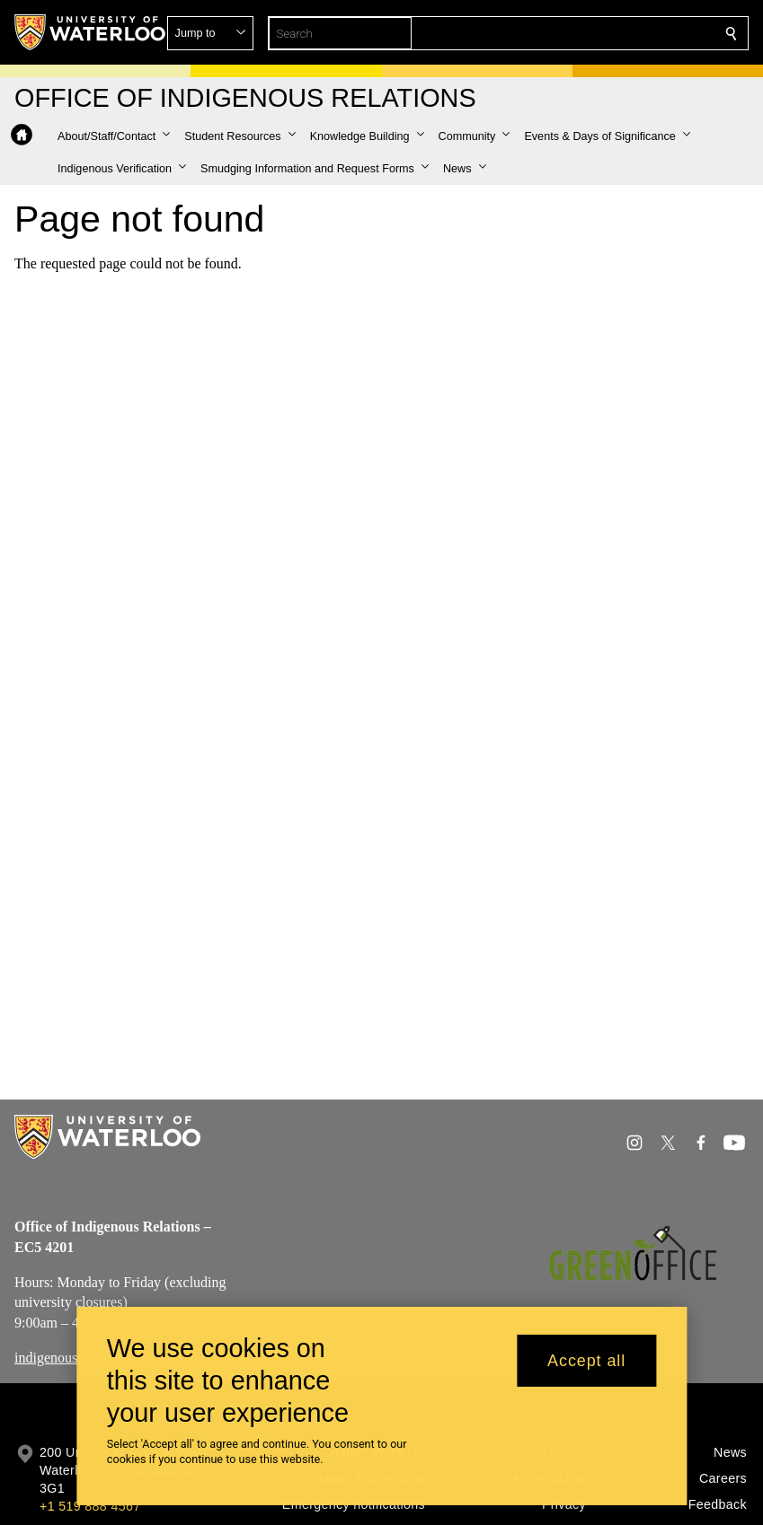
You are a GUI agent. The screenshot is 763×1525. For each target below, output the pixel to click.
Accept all (586, 1369)
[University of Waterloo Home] (90, 32)
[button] (601, 33)
